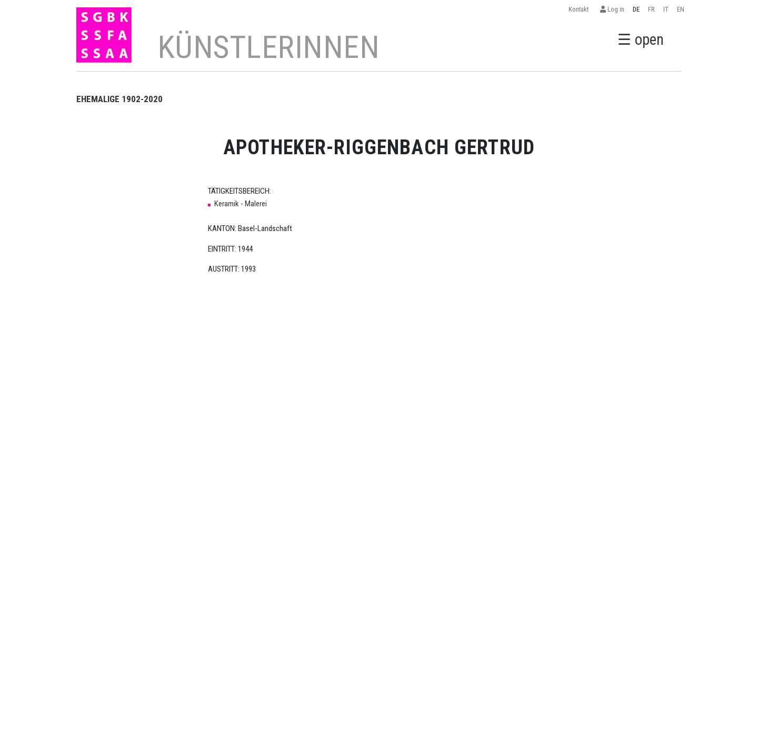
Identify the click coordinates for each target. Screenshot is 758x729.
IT (666, 9)
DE (636, 9)
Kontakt (580, 9)
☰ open (640, 39)
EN (680, 9)
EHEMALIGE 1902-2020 (119, 99)
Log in (612, 9)
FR (651, 9)
